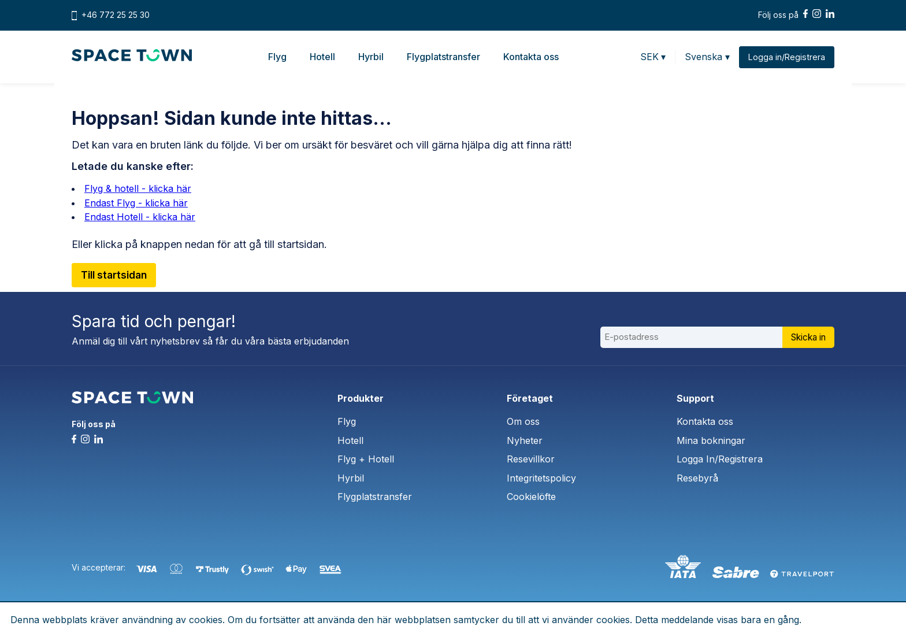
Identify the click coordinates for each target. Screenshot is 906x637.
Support (695, 398)
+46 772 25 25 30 (115, 15)
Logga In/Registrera (720, 459)
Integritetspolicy (541, 478)
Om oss (523, 421)
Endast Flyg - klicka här (136, 203)
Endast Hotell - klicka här (139, 217)
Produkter (360, 398)
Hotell (322, 56)
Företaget (530, 398)
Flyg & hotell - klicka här (137, 188)
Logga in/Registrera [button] (786, 56)
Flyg (277, 56)
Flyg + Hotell (365, 459)
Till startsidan (117, 275)
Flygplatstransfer (443, 56)
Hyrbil (370, 56)
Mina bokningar (711, 440)
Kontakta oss (530, 56)
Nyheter (525, 440)
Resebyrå (697, 478)
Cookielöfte (531, 496)
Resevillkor (531, 459)
